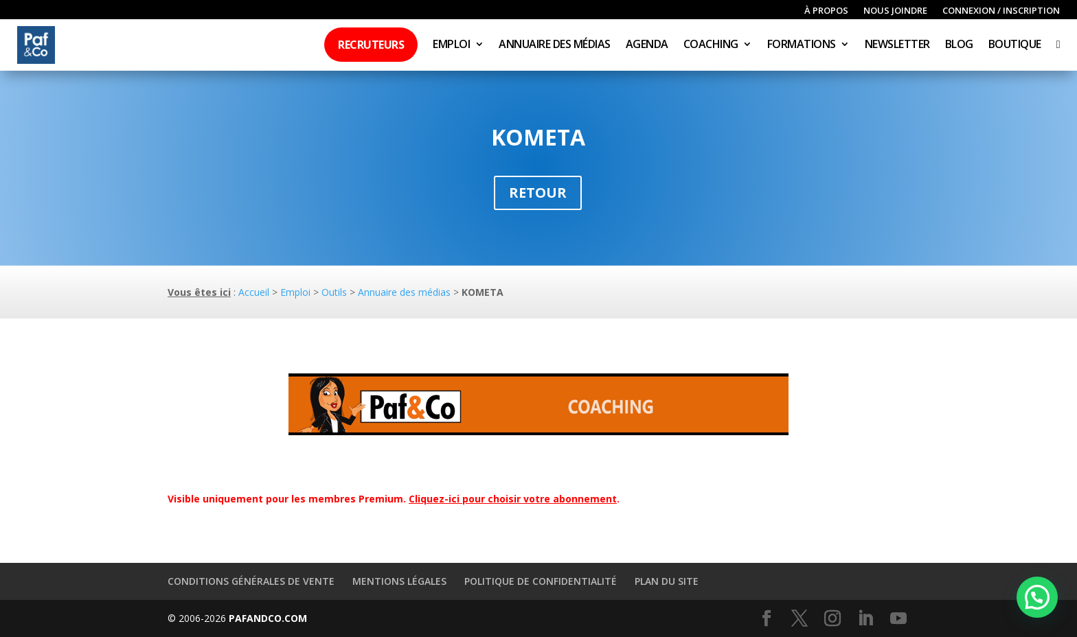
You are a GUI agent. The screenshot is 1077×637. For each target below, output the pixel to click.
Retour (538, 192)
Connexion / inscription (1001, 10)
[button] (1037, 597)
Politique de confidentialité (540, 581)
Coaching (710, 45)
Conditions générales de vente (251, 581)
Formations (801, 45)
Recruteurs (371, 44)
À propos (826, 10)
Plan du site (667, 581)
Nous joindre (895, 10)
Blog (959, 45)
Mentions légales (399, 581)
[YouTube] (898, 618)
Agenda (647, 45)
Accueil (253, 292)
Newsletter (897, 45)
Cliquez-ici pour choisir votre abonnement (513, 498)
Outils (334, 292)
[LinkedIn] (865, 618)
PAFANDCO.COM (268, 618)
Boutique (1014, 45)
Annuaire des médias (555, 45)
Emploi (451, 45)
